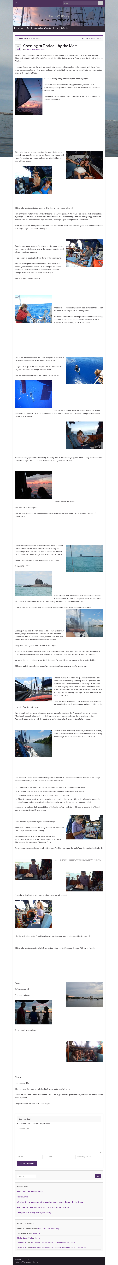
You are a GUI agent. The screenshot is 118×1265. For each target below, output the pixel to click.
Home (16, 28)
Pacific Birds (22, 1197)
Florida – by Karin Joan (90, 38)
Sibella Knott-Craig (25, 1238)
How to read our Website (41, 28)
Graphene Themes (32, 1262)
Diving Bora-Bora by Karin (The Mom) (34, 1212)
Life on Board (36, 49)
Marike (27, 49)
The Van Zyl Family (59, 15)
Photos (43, 49)
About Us (25, 28)
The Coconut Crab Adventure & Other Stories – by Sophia (43, 1207)
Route (55, 28)
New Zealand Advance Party (30, 1191)
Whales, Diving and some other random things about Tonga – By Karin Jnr (50, 1202)
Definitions (65, 28)
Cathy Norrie (22, 1243)
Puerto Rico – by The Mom (29, 38)
